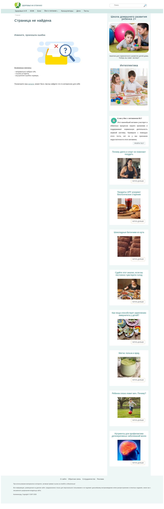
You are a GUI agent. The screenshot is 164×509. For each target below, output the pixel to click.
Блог (39, 11)
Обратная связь (74, 479)
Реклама (100, 479)
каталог (31, 84)
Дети (78, 11)
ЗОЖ (32, 11)
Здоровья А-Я (21, 11)
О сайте (63, 479)
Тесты (86, 11)
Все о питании (51, 11)
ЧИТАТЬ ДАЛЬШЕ (138, 181)
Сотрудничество (88, 479)
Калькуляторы (67, 11)
